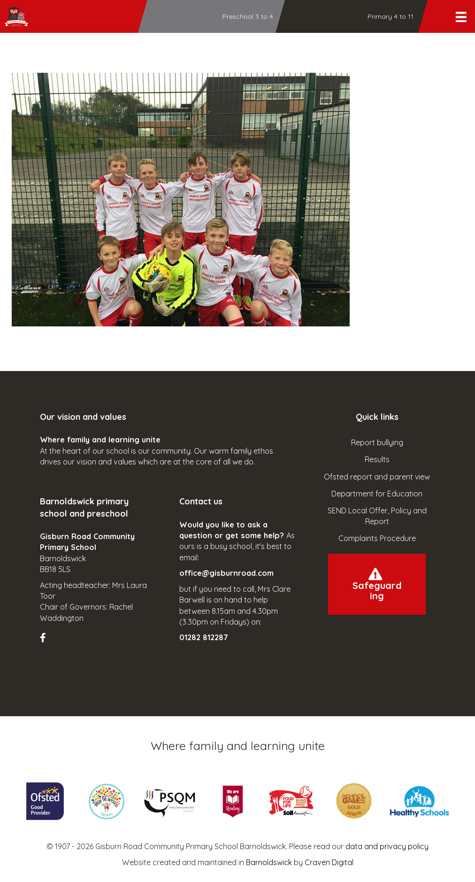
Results (377, 459)
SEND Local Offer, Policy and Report (377, 516)
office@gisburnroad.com (226, 573)
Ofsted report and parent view (377, 476)
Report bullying (377, 442)
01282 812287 (203, 637)
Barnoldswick (269, 862)
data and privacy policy (387, 846)
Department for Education (376, 493)
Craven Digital (329, 862)
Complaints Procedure (377, 538)
